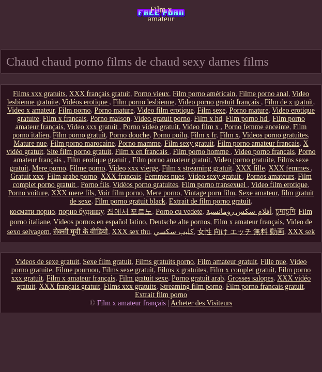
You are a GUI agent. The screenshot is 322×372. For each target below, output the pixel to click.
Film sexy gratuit (189, 143)
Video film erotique (165, 110)
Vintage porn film (209, 193)
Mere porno (49, 168)
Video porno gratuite (244, 160)
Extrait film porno (161, 295)
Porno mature (114, 110)
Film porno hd (247, 118)
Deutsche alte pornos (179, 222)
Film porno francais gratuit (264, 286)
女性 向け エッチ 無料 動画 (240, 232)
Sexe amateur (258, 193)
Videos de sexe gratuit (47, 262)
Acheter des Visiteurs (201, 303)
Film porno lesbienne (143, 102)
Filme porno (87, 168)
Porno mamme (139, 143)
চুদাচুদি (285, 211)
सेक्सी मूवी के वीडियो (81, 232)
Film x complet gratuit (242, 270)
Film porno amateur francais (259, 143)
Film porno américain (204, 94)
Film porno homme (202, 152)
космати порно (32, 211)
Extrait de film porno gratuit (210, 201)
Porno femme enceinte (256, 127)
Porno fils (95, 185)
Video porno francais (264, 152)
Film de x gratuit (289, 102)
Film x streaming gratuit (197, 168)
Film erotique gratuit (97, 160)
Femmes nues (165, 176)
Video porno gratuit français (219, 102)
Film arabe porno (72, 176)
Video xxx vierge (133, 168)
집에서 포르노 (129, 211)
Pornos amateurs (270, 176)
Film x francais (65, 118)
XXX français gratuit (99, 94)
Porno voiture (28, 193)
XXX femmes (289, 168)
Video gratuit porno (162, 118)
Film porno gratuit (79, 135)
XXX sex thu (131, 232)
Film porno (74, 110)
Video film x (201, 127)
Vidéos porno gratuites (145, 185)
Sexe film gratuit (107, 262)
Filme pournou (77, 270)
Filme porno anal (263, 94)
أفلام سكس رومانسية (239, 211)
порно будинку (80, 211)
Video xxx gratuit (93, 127)
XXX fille (250, 168)
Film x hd (208, 118)
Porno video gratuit (151, 127)
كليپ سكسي (174, 232)
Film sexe (211, 110)
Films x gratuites (182, 270)
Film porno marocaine (82, 143)
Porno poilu (170, 135)
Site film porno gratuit (79, 152)
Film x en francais (142, 152)
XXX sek (301, 232)
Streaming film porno (191, 286)
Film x (229, 135)
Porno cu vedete (179, 211)
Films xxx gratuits (39, 94)
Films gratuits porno (164, 262)
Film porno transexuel (215, 185)
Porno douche (129, 135)
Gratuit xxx (26, 176)
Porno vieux (151, 94)
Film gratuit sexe (143, 278)
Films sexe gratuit (128, 270)
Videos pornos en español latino (99, 222)
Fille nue (273, 262)
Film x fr (203, 135)
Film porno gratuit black (130, 201)
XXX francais (121, 176)
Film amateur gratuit (227, 262)
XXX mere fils (72, 193)
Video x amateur (31, 110)
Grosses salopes (250, 278)
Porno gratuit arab (198, 278)
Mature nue (30, 143)
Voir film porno (120, 193)
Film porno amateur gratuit (171, 160)
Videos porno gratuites (275, 135)
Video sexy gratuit (215, 176)
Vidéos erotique (86, 102)
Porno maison (110, 118)
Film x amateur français (161, 13)
